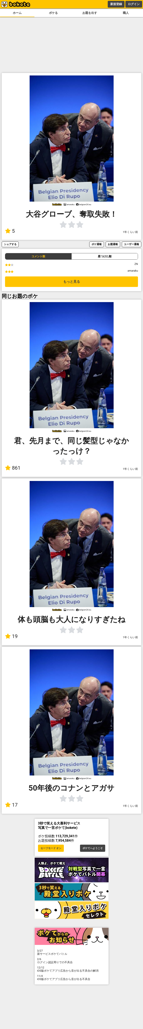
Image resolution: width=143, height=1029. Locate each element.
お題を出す (89, 13)
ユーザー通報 (131, 244)
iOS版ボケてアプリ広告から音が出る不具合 (71, 977)
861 (12, 468)
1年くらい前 (130, 232)
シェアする (10, 244)
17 (11, 805)
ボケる (53, 13)
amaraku (132, 270)
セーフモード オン (51, 848)
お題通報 (113, 244)
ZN (136, 264)
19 (11, 636)
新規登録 (116, 4)
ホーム (17, 13)
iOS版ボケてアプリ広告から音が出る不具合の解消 (71, 969)
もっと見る (71, 281)
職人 (126, 13)
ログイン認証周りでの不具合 (71, 961)
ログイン (134, 4)
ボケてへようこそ (93, 848)
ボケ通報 (97, 244)
